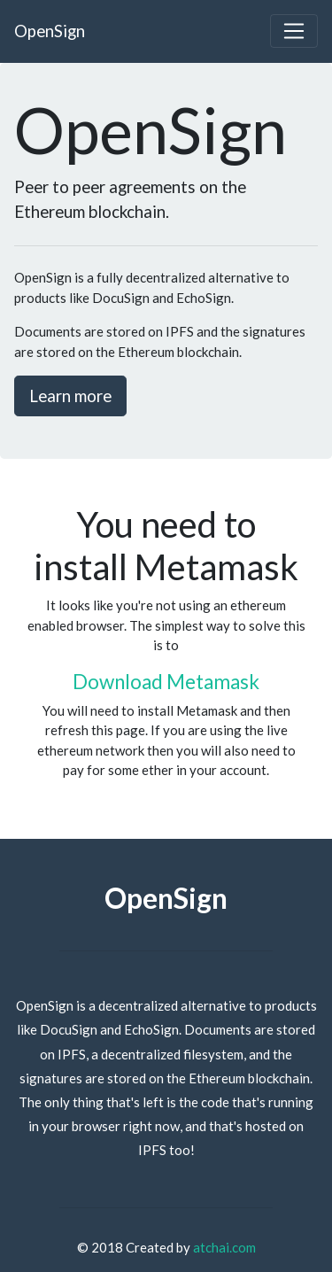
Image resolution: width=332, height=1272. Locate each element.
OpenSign (49, 30)
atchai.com (224, 1247)
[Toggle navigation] (294, 31)
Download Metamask (166, 682)
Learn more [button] (70, 395)
